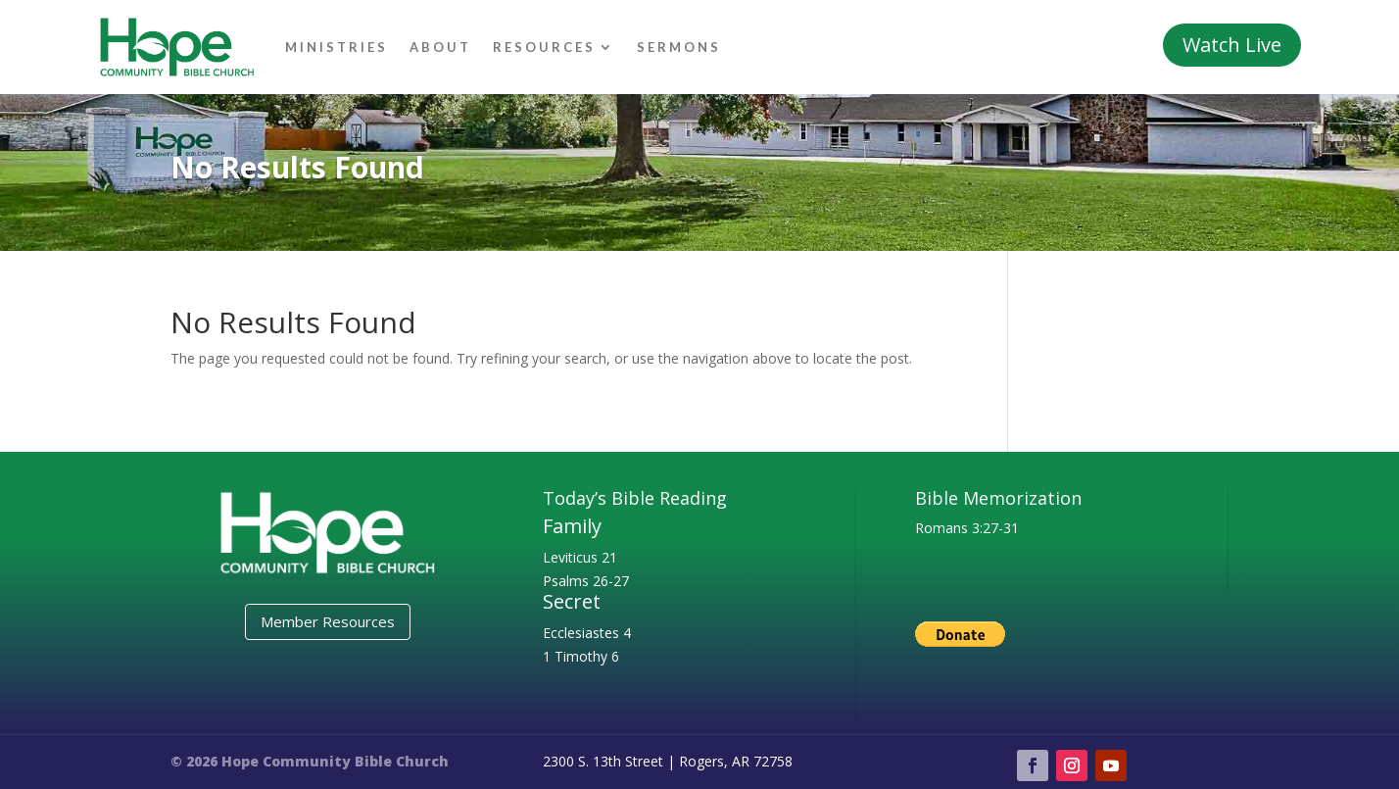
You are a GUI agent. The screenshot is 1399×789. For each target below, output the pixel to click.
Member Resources (328, 621)
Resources (544, 47)
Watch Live (1231, 44)
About (440, 47)
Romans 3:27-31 (967, 527)
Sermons (679, 47)
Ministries (336, 47)
